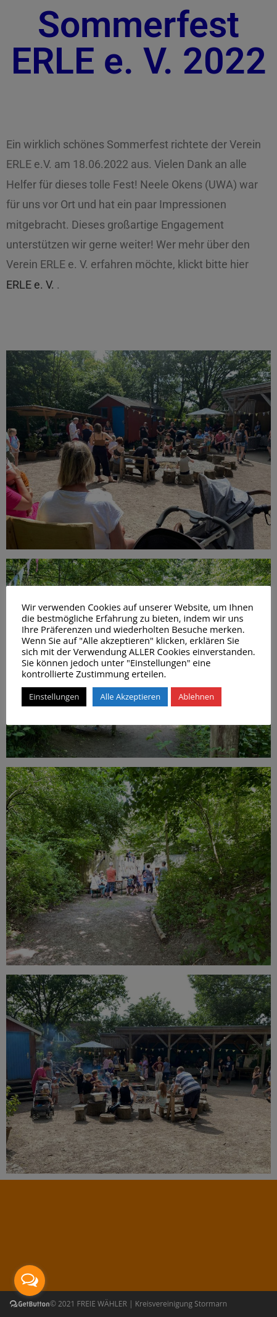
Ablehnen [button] (196, 696)
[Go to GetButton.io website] (29, 1304)
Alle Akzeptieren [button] (130, 696)
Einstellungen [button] (54, 696)
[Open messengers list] (29, 1280)
